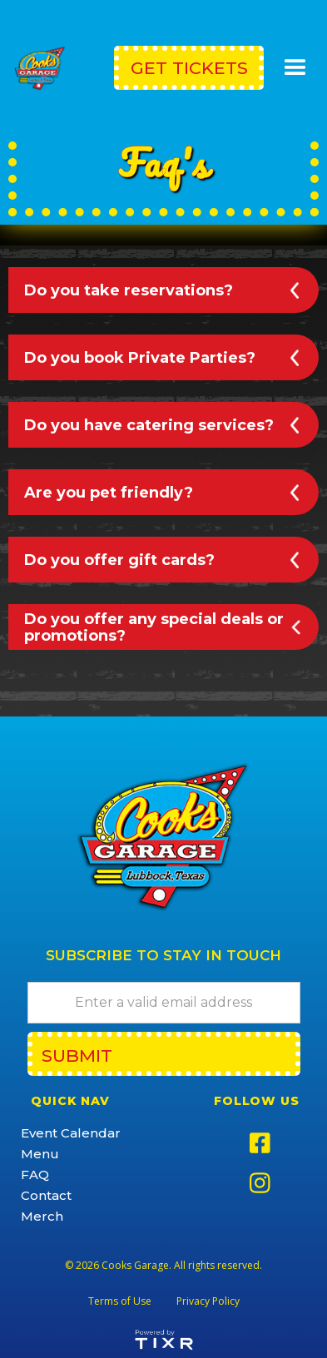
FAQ (35, 1174)
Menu (40, 1153)
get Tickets (189, 67)
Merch (42, 1216)
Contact (46, 1195)
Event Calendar (71, 1133)
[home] (43, 68)
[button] (295, 68)
